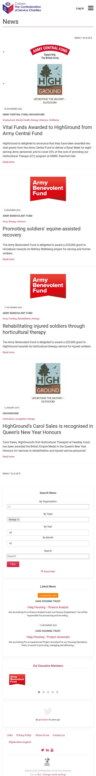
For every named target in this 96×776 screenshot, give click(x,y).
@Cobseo (43, 719)
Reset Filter (49, 571)
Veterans (43, 120)
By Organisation (48, 501)
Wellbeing (54, 120)
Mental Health (23, 120)
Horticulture (8, 419)
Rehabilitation (24, 318)
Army (5, 221)
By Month (48, 537)
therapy (34, 120)
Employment (9, 120)
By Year (48, 526)
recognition (20, 419)
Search (48, 550)
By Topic (48, 514)
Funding (12, 318)
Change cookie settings (54, 774)
